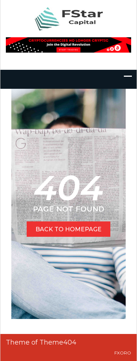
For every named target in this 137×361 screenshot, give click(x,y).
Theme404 (57, 342)
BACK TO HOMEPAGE (68, 229)
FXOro (122, 353)
